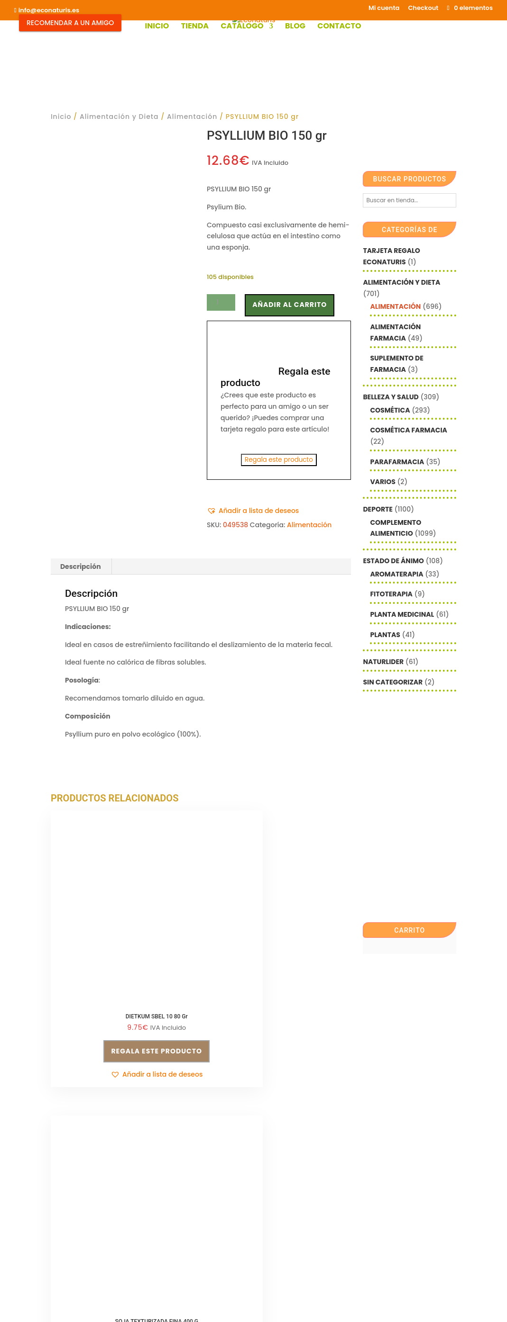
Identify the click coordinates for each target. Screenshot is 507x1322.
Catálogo (242, 27)
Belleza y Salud (390, 397)
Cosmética (390, 410)
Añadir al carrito (289, 304)
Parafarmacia (397, 462)
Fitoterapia (391, 594)
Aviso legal (69, 1222)
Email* (270, 1140)
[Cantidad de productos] (221, 302)
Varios (382, 481)
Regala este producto (279, 459)
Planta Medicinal (402, 614)
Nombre (272, 1169)
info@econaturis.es (83, 1204)
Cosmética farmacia (408, 430)
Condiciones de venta (191, 1140)
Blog (295, 27)
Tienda (195, 27)
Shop (181, 1256)
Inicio (157, 27)
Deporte (377, 509)
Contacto (339, 27)
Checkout (423, 8)
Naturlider (383, 661)
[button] (253, 511)
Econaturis (340, 1305)
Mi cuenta (384, 8)
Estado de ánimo (393, 561)
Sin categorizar (393, 682)
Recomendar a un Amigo (70, 22)
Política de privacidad (191, 1158)
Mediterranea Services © (215, 1305)
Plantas (385, 634)
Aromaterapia (396, 574)
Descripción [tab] (80, 566)
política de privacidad (299, 1208)
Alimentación (192, 116)
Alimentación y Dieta (119, 116)
